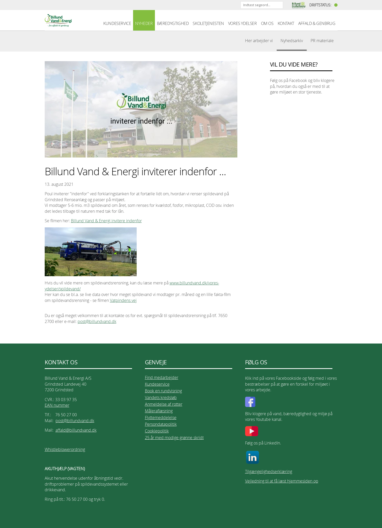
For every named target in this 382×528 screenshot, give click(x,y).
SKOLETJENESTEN (208, 23)
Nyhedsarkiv (292, 40)
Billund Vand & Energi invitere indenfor (106, 221)
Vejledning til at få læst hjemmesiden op (281, 481)
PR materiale (322, 40)
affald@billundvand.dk (76, 430)
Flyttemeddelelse (160, 417)
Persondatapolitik (161, 424)
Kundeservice (157, 384)
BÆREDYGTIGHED (173, 23)
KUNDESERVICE (117, 23)
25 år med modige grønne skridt (174, 438)
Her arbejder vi (259, 40)
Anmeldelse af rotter (163, 404)
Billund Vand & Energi (58, 20)
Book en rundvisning (163, 391)
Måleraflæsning (159, 411)
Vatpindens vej (123, 300)
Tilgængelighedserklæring (268, 471)
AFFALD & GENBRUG (317, 23)
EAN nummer (57, 405)
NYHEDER (144, 23)
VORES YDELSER (242, 23)
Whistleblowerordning (65, 449)
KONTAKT (286, 23)
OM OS (267, 23)
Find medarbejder (161, 377)
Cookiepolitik (157, 431)
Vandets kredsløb (161, 397)
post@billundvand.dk (97, 321)
